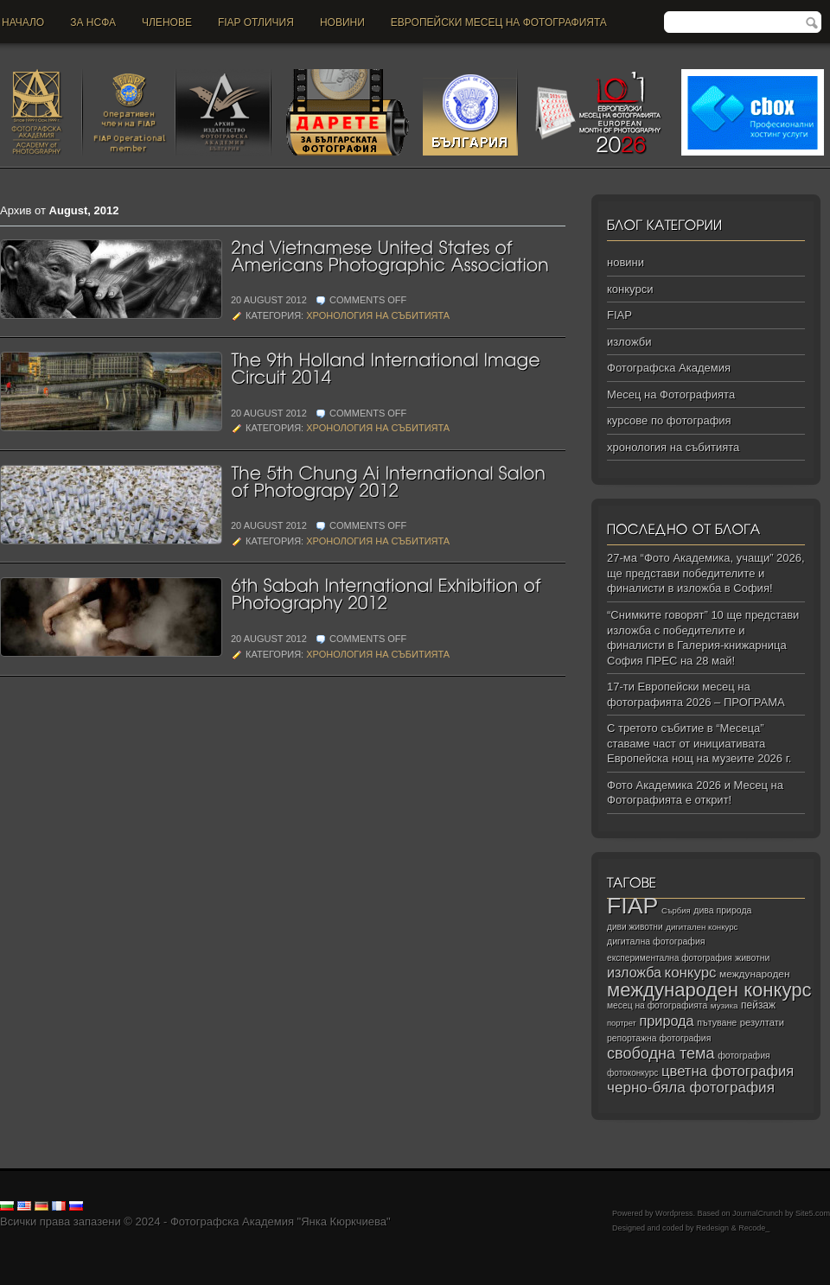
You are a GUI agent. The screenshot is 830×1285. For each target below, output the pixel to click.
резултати (762, 1022)
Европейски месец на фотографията (499, 22)
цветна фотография (727, 1071)
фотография (744, 1055)
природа (666, 1020)
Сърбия (676, 910)
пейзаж (758, 1005)
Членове (167, 22)
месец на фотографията (657, 1005)
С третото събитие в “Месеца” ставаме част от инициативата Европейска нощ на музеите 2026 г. (699, 743)
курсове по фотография (669, 420)
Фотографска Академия (669, 367)
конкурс (691, 972)
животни (752, 958)
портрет (621, 1023)
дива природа (722, 910)
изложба (634, 972)
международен (754, 974)
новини (342, 22)
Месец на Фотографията (671, 394)
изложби (629, 341)
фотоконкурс (632, 1073)
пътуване (717, 1022)
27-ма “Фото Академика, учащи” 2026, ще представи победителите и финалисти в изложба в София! (706, 573)
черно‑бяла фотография (691, 1087)
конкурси (630, 289)
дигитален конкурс (701, 927)
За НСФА (93, 22)
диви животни (635, 927)
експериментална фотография (669, 958)
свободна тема (661, 1053)
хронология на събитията (378, 315)
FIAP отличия (256, 22)
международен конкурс (709, 990)
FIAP (619, 315)
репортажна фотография (659, 1038)
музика (724, 1005)
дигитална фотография (656, 941)
